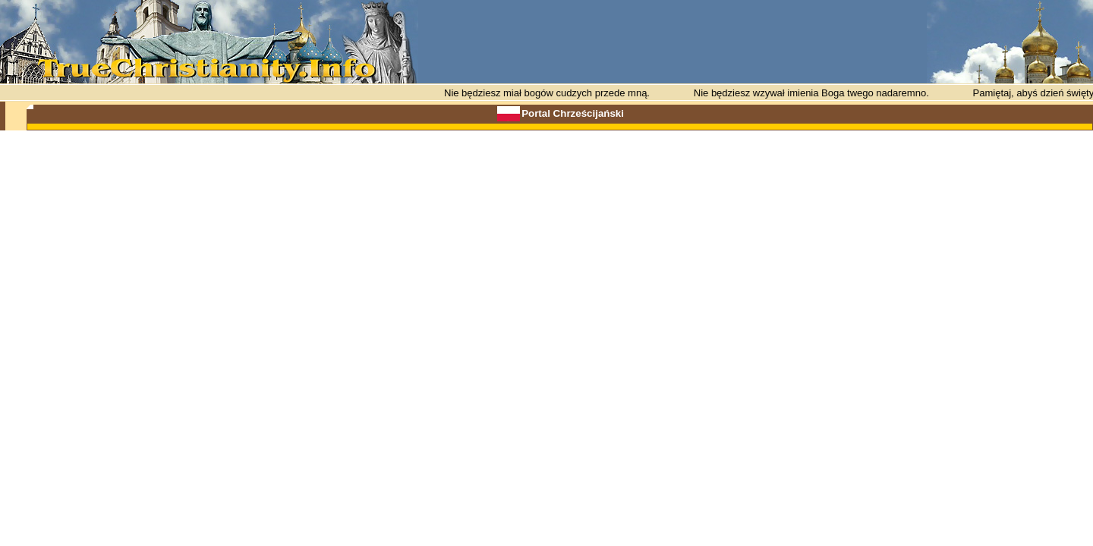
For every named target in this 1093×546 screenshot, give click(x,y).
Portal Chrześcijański (572, 113)
